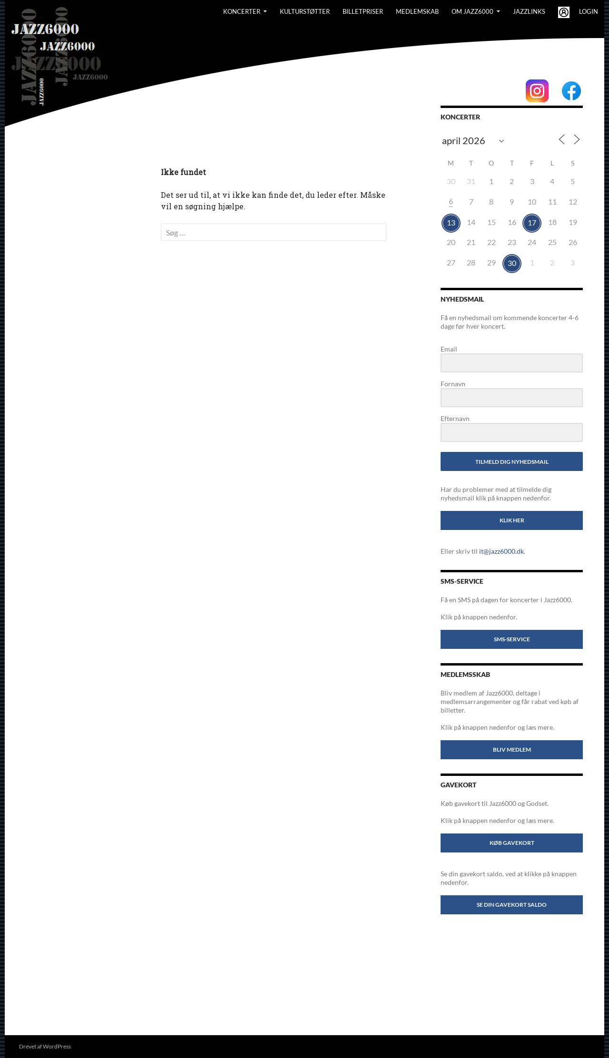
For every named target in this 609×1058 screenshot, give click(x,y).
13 (451, 222)
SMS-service (512, 639)
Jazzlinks (529, 11)
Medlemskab (417, 11)
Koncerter (241, 11)
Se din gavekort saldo (512, 904)
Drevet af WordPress (45, 1046)
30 (512, 262)
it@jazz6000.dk (501, 551)
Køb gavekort (512, 842)
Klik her (512, 520)
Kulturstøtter (305, 11)
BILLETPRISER (363, 11)
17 (532, 222)
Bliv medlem (512, 749)
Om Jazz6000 (472, 11)
